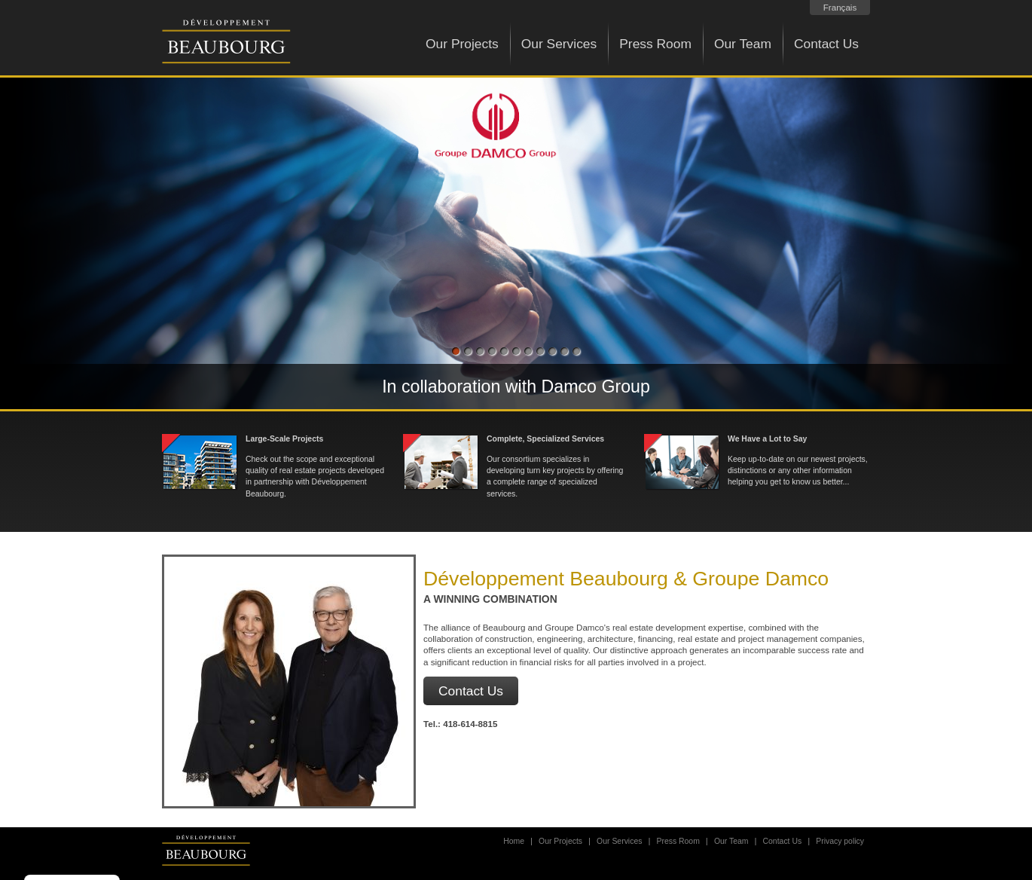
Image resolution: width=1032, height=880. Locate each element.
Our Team (742, 43)
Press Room (655, 43)
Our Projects (462, 43)
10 (564, 352)
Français (839, 7)
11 (576, 352)
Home (513, 841)
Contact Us (826, 43)
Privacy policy (840, 841)
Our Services (559, 43)
